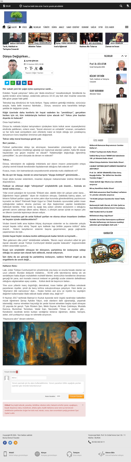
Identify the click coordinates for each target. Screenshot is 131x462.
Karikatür (108, 233)
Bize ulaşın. (77, 453)
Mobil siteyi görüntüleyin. (18, 453)
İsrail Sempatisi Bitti (97, 67)
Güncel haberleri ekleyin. (114, 453)
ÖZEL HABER (109, 27)
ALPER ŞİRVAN (32, 61)
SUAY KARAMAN (96, 90)
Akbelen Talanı (95, 94)
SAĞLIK (93, 27)
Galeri (14, 27)
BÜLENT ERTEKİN (97, 76)
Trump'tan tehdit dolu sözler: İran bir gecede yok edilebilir (43, 6)
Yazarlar (37, 27)
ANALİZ (61, 27)
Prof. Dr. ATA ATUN (98, 63)
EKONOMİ (85, 27)
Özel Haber (98, 140)
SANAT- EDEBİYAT (72, 27)
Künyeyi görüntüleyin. (49, 453)
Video (24, 27)
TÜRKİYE (46, 27)
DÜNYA (54, 27)
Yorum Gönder (11, 372)
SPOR (100, 27)
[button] (108, 250)
